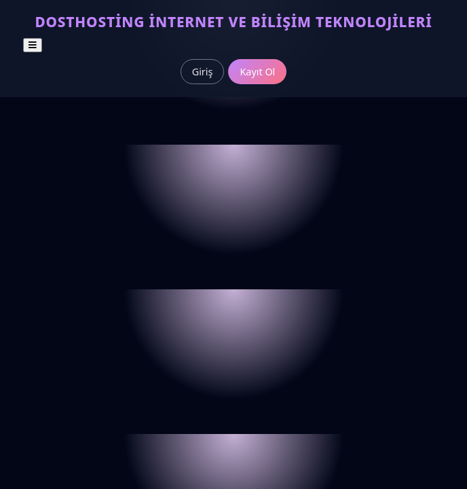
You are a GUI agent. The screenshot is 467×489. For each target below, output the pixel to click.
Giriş (202, 71)
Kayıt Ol (257, 71)
